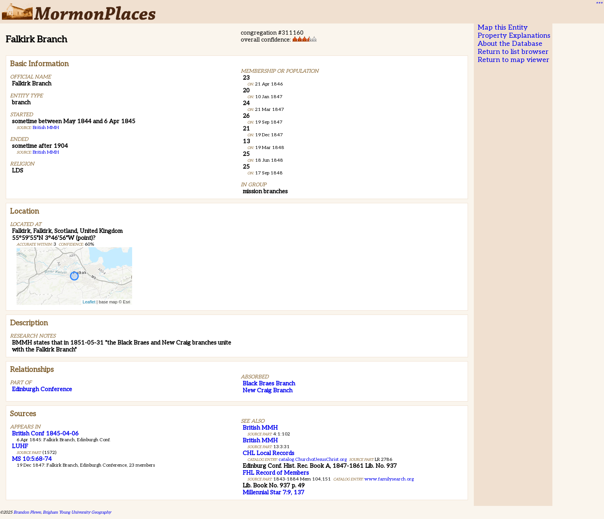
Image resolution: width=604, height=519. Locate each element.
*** (598, 4)
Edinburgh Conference (42, 389)
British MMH (46, 128)
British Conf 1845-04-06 (45, 433)
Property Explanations (514, 36)
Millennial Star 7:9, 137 (273, 492)
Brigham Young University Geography (77, 512)
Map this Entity (503, 27)
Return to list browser (513, 52)
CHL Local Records (268, 453)
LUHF (20, 446)
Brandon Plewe (27, 512)
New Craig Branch (267, 390)
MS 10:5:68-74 (32, 458)
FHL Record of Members (276, 472)
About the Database (510, 44)
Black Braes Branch (269, 383)
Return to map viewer (513, 60)
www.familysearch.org (389, 479)
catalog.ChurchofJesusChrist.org (313, 459)
